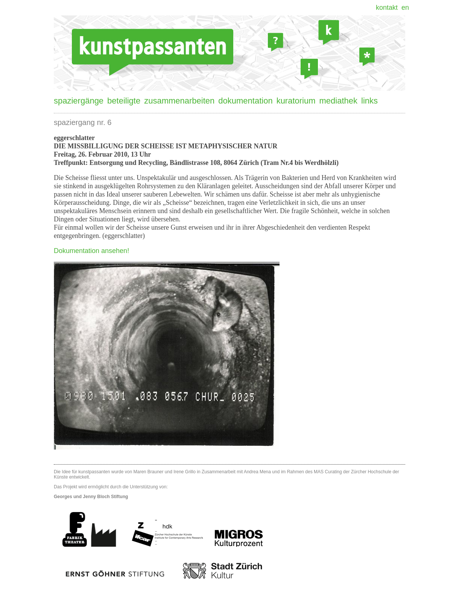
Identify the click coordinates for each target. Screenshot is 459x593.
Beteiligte (123, 100)
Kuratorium (296, 100)
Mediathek (338, 100)
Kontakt (387, 7)
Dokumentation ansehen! (91, 251)
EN (405, 7)
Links (369, 100)
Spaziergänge (78, 100)
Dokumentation (245, 100)
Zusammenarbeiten (179, 100)
